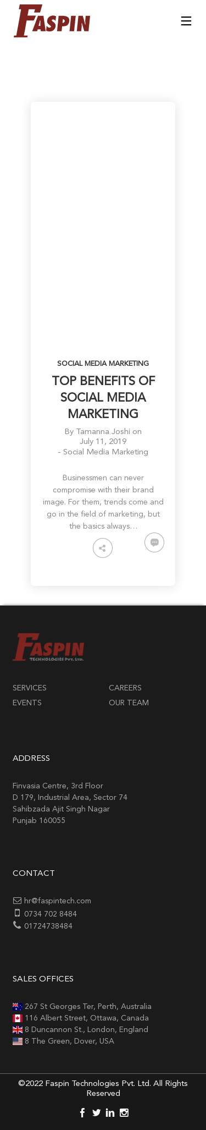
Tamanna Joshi (103, 432)
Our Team (129, 703)
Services (30, 688)
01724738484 (48, 926)
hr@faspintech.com (57, 901)
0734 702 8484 (50, 914)
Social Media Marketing (103, 363)
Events (27, 703)
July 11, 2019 (103, 442)
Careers (125, 688)
